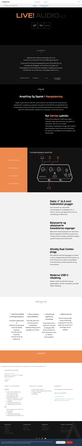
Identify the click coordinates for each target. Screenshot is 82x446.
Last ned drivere (59, 396)
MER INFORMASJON (60, 442)
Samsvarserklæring (27, 429)
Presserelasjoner (45, 429)
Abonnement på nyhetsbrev (66, 430)
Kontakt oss (25, 426)
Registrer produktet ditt (65, 431)
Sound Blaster (7, 426)
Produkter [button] (37, 2)
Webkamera (6, 431)
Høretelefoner (7, 429)
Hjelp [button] (45, 2)
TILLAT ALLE (69, 442)
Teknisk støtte (26, 428)
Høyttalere (6, 428)
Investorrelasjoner (45, 428)
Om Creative (44, 426)
